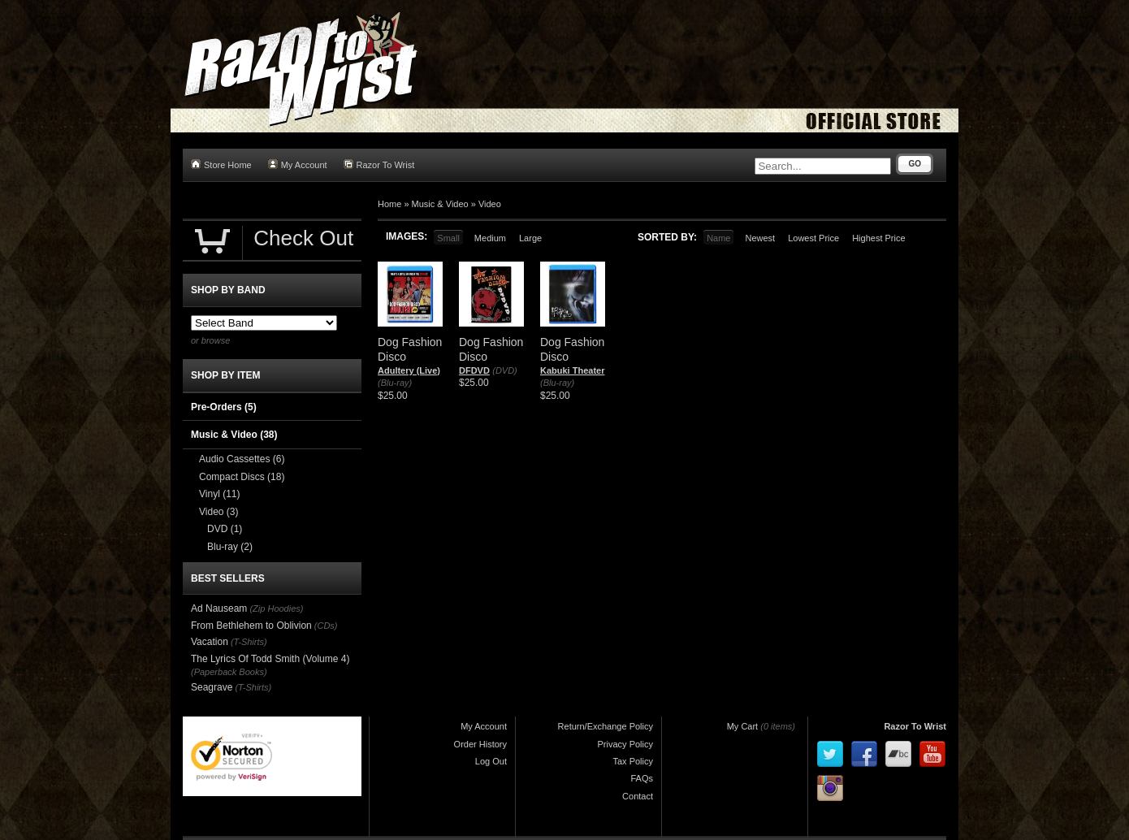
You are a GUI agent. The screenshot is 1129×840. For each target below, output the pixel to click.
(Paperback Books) (229, 672)
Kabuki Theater (572, 370)
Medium (490, 238)
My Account (297, 164)
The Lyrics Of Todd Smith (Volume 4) (270, 659)
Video (489, 204)
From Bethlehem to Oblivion (251, 625)
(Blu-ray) (395, 383)
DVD (224, 529)
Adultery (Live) (409, 370)
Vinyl (219, 494)
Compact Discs (241, 477)
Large (530, 238)
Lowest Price (813, 238)
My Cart (743, 726)
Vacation (209, 641)
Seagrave (211, 687)
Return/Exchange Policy (605, 726)
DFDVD (474, 370)
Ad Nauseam (219, 608)
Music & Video (440, 204)
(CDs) (326, 625)
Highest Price (878, 238)
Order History (480, 744)
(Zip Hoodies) (276, 608)
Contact (637, 796)
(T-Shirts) (249, 642)
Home (389, 204)
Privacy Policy (625, 744)
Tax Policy (632, 761)
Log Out (491, 761)
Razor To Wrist (379, 164)
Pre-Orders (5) (224, 407)
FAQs (641, 778)
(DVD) (504, 370)
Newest (760, 238)
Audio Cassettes (241, 459)
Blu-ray (230, 546)
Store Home (221, 164)
